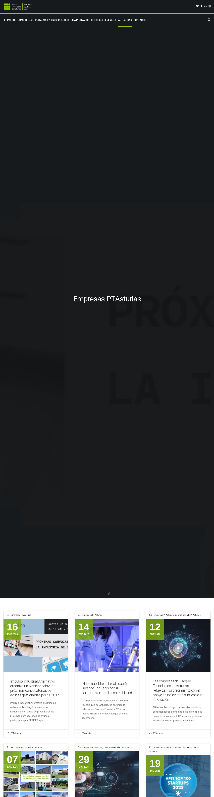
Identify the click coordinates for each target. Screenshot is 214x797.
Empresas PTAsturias (21, 615)
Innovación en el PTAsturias (188, 615)
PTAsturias (16, 733)
